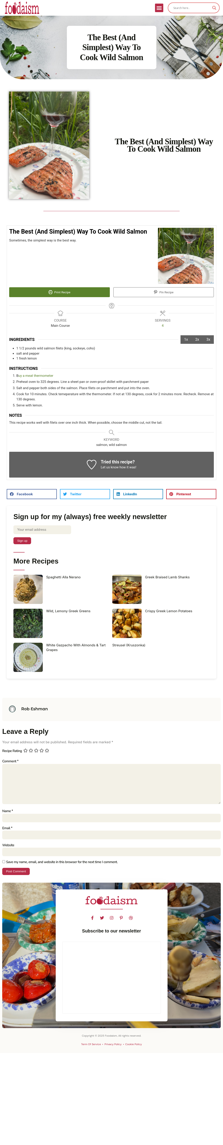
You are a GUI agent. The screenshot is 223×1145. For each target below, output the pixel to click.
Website (8, 847)
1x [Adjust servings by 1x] (186, 340)
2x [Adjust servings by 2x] (197, 340)
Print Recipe (59, 292)
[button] (159, 8)
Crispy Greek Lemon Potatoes (168, 612)
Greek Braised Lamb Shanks (167, 577)
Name (7, 813)
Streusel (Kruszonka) (128, 645)
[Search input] (191, 8)
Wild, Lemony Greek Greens (68, 612)
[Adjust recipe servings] (163, 325)
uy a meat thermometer (35, 376)
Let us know (110, 467)
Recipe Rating (12, 751)
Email (7, 830)
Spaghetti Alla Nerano (63, 577)
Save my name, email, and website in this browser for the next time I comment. (62, 864)
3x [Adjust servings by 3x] (208, 340)
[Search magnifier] (214, 8)
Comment (10, 761)
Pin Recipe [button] (164, 292)
